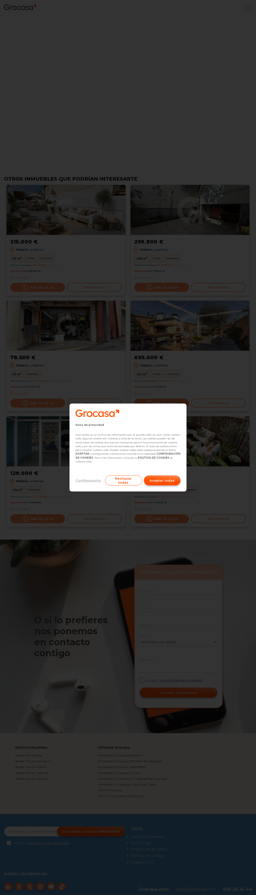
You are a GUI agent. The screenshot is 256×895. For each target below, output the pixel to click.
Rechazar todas (123, 480)
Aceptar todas (162, 480)
